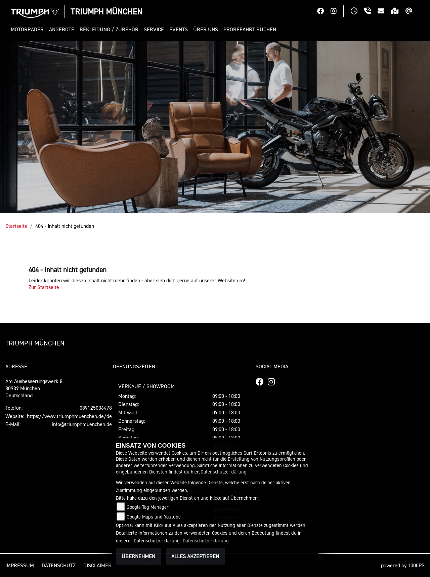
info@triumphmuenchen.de (82, 424)
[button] (28, 29)
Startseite (16, 225)
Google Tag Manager (148, 507)
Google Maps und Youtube (154, 517)
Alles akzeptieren (195, 556)
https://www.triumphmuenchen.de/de (69, 416)
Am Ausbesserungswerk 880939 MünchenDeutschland (33, 388)
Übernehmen (138, 556)
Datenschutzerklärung (224, 472)
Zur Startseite (44, 287)
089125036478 (96, 407)
